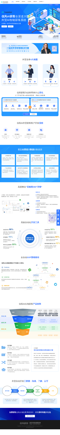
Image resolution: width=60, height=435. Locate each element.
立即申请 (31, 424)
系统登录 (56, 5)
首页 (12, 1)
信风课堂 (37, 1)
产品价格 (27, 1)
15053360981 (44, 6)
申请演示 (50, 5)
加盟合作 (32, 1)
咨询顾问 (13, 26)
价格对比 (21, 1)
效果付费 (16, 1)
